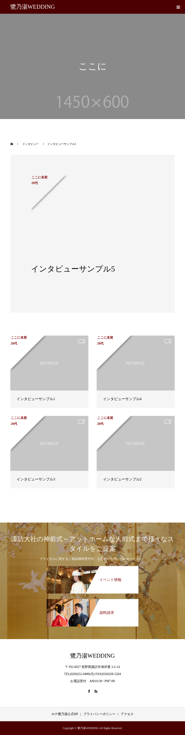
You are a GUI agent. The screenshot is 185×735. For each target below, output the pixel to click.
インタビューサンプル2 (122, 479)
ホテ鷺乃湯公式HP (64, 714)
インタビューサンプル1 (36, 399)
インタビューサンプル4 (122, 399)
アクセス (127, 714)
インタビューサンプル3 (36, 479)
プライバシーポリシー (99, 714)
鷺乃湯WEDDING (32, 7)
